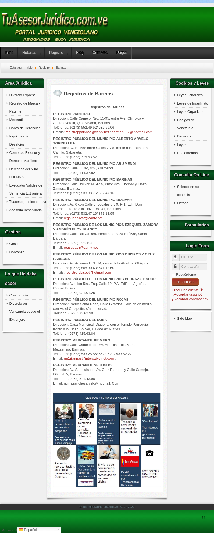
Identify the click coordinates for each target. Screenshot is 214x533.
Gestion (15, 244)
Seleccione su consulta (188, 191)
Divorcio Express (22, 95)
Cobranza (16, 252)
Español (28, 530)
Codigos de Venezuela (186, 124)
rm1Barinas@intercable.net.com (89, 358)
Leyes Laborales (190, 95)
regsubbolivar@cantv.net (83, 218)
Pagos (121, 52)
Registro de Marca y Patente (25, 107)
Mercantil (16, 120)
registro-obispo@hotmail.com (88, 272)
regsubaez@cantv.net (81, 247)
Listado (182, 203)
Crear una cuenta (188, 290)
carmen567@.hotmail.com (132, 132)
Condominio (18, 295)
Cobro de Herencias (25, 128)
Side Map (184, 318)
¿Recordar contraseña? (190, 299)
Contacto (100, 52)
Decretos (184, 136)
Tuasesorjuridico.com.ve (25, 202)
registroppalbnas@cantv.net (87, 132)
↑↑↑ (204, 517)
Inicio (9, 52)
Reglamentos (187, 153)
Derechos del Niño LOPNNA (23, 173)
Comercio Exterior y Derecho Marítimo (24, 157)
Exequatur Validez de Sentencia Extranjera (25, 189)
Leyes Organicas (190, 112)
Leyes (182, 145)
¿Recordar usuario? (187, 294)
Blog (80, 52)
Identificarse (185, 282)
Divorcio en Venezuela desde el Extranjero (24, 311)
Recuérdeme (186, 275)
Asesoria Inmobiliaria (25, 210)
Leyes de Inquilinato (192, 103)
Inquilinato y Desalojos (18, 140)
